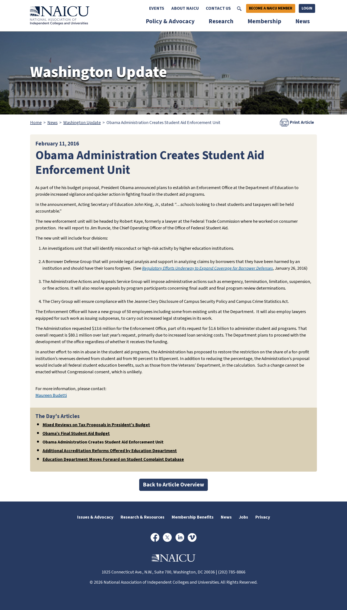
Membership (264, 21)
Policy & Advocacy (170, 21)
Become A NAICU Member (270, 8)
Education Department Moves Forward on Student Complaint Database (113, 459)
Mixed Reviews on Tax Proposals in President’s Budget (96, 425)
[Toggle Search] (239, 8)
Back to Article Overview (173, 485)
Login (307, 8)
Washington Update (82, 123)
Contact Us (218, 8)
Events (156, 8)
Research (221, 21)
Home (36, 123)
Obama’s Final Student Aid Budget (76, 433)
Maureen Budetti (51, 395)
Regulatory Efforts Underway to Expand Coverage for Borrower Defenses (207, 268)
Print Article (297, 122)
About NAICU (185, 8)
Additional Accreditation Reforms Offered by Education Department (109, 451)
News (302, 21)
